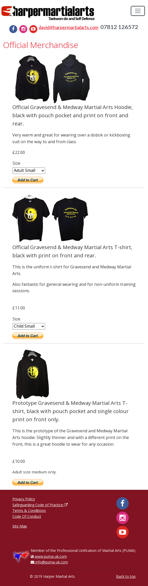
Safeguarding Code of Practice (40, 504)
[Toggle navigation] (138, 11)
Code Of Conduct (26, 516)
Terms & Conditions (29, 510)
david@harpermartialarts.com (68, 27)
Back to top (126, 576)
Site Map (19, 526)
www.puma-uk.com (49, 556)
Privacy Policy (23, 498)
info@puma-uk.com (49, 562)
